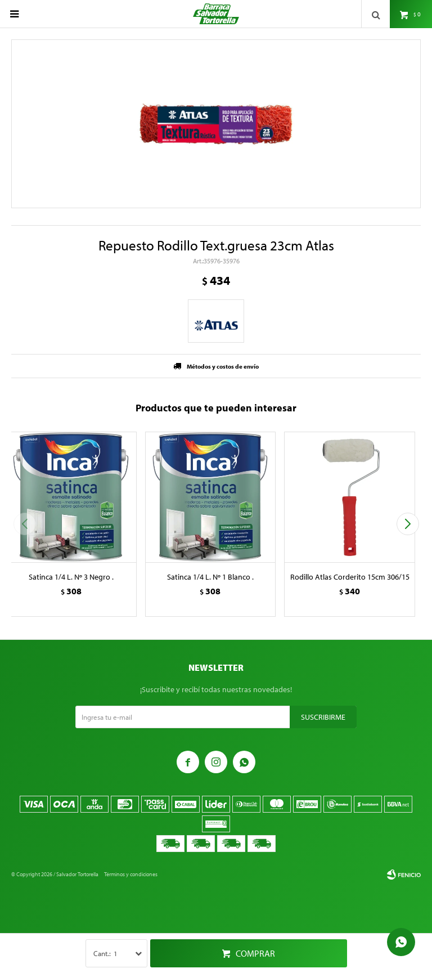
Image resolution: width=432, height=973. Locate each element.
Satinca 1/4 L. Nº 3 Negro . (71, 577)
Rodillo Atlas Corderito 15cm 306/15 (350, 577)
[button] (407, 524)
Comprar (255, 953)
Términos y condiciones (131, 874)
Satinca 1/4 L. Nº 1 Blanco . (210, 577)
